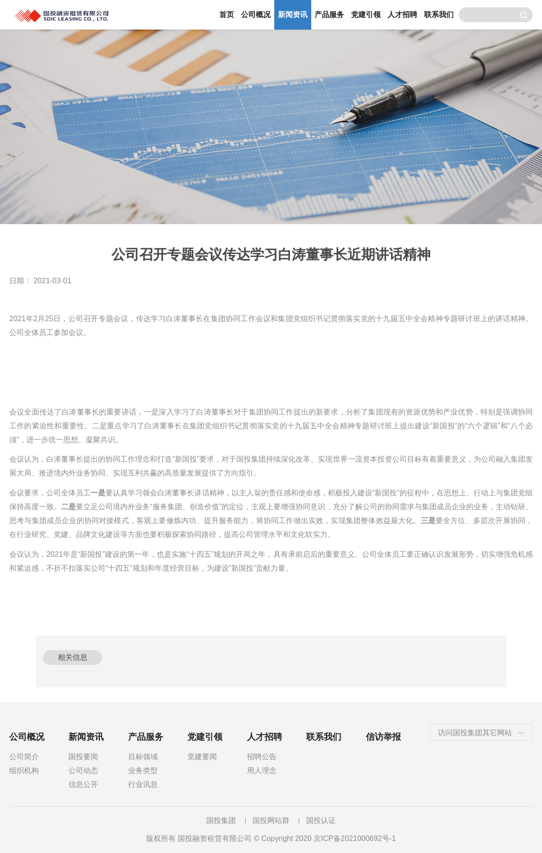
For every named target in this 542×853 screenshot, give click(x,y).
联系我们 (439, 14)
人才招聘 (402, 14)
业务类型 (143, 770)
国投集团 (221, 820)
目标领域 (143, 757)
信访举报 (383, 737)
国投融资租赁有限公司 (106, 15)
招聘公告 (262, 757)
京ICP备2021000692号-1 (355, 838)
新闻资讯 (293, 14)
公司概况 (256, 14)
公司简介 (24, 757)
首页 (226, 14)
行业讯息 (143, 784)
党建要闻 (202, 757)
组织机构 (24, 770)
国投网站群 (271, 820)
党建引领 (366, 14)
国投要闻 (83, 757)
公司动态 (83, 770)
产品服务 (329, 14)
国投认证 (321, 820)
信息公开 (83, 784)
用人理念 (262, 770)
